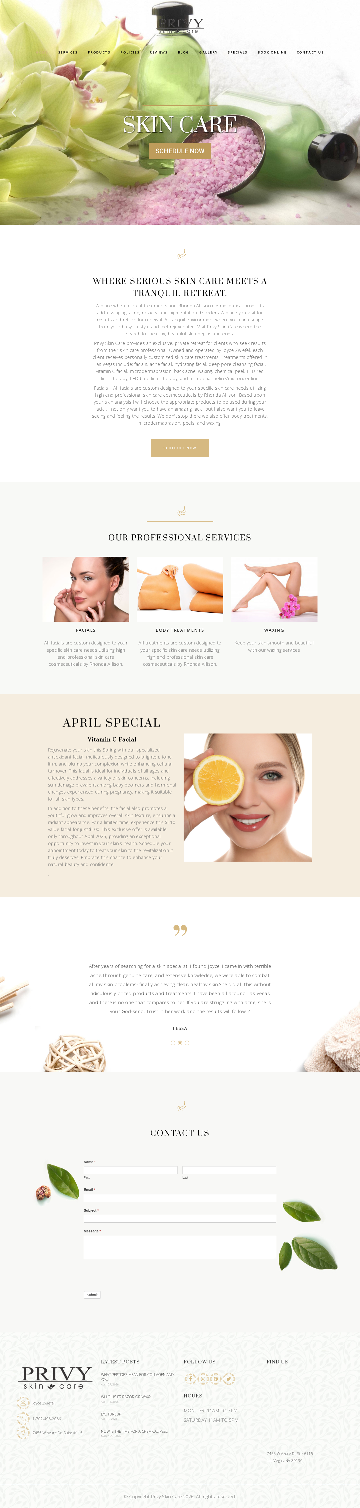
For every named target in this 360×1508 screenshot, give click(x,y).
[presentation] (122, 1274)
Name (90, 1162)
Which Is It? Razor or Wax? (125, 1396)
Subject (91, 1210)
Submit (92, 1295)
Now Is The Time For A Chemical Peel (134, 1431)
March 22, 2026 (111, 1436)
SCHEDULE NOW (180, 151)
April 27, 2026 (110, 1384)
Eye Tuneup (111, 1413)
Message (92, 1231)
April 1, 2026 (109, 1418)
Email (90, 1190)
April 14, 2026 (110, 1401)
